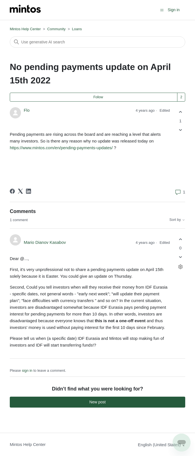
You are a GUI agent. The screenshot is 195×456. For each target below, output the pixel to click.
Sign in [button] (174, 10)
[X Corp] (20, 191)
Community (56, 29)
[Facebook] (12, 191)
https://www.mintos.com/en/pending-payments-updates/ (61, 147)
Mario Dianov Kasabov (45, 242)
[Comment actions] (180, 267)
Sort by (177, 220)
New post (97, 402)
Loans (77, 29)
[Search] (97, 42)
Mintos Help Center (25, 29)
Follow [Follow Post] (98, 97)
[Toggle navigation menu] (162, 9)
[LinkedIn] (28, 191)
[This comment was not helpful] (180, 257)
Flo (27, 110)
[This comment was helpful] (180, 239)
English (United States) (162, 444)
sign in (27, 370)
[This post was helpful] (180, 112)
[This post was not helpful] (180, 130)
